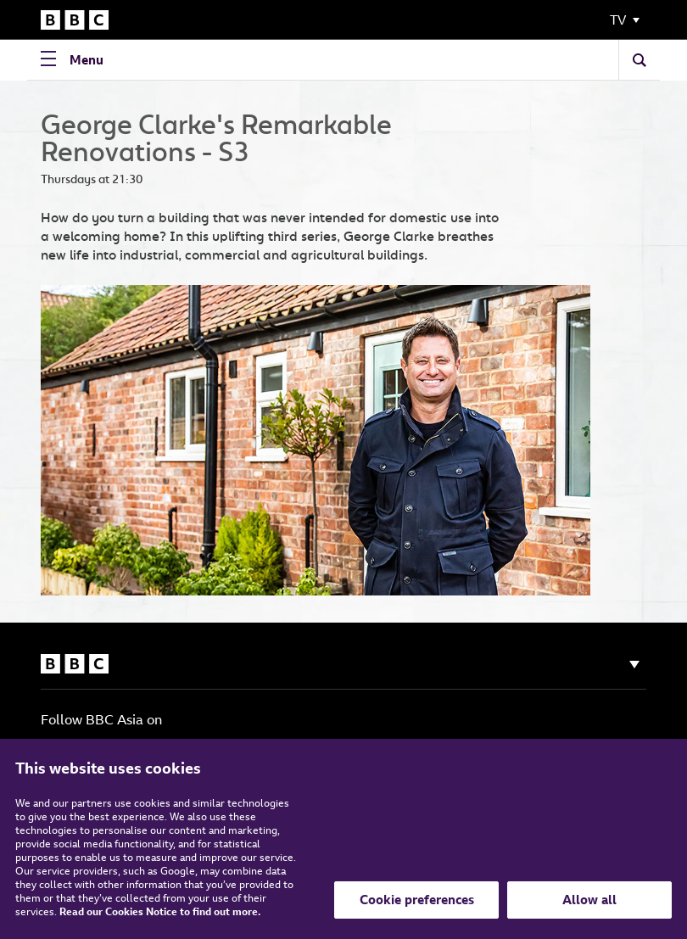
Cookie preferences (417, 899)
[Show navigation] (634, 664)
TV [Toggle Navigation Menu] (618, 20)
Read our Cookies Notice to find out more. (159, 911)
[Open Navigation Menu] (76, 59)
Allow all (589, 899)
